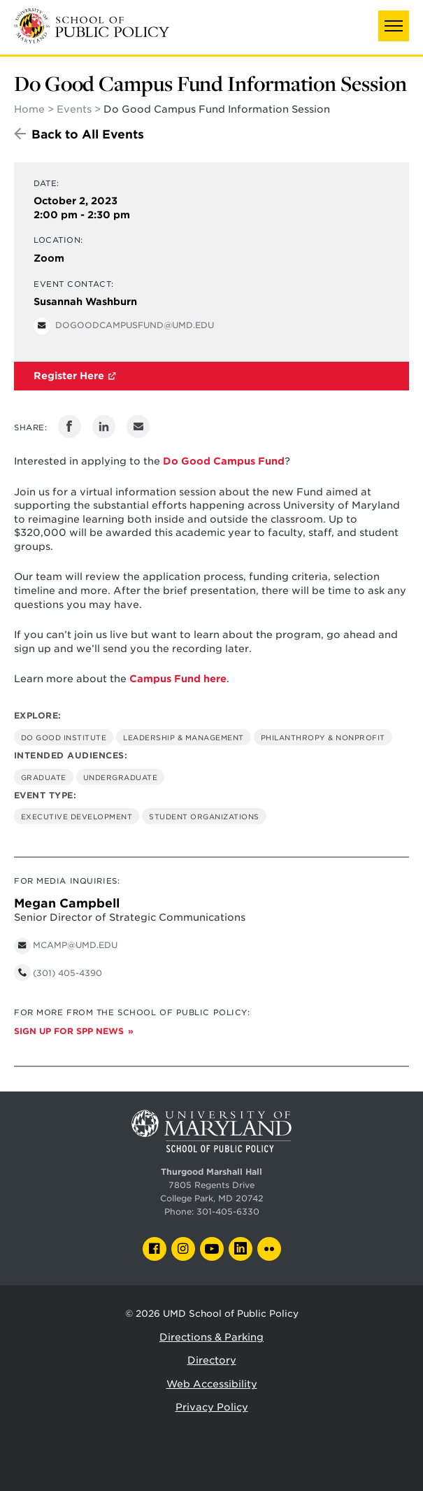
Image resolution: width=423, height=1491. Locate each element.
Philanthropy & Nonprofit (323, 737)
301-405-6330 (227, 1212)
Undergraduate (120, 777)
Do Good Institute (64, 737)
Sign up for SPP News (69, 1031)
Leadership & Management (183, 737)
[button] (393, 25)
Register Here (69, 375)
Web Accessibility (211, 1384)
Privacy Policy (211, 1407)
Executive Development (77, 816)
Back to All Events (87, 134)
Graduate (43, 777)
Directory (211, 1360)
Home (29, 109)
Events (74, 109)
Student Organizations (204, 816)
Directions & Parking (211, 1337)
